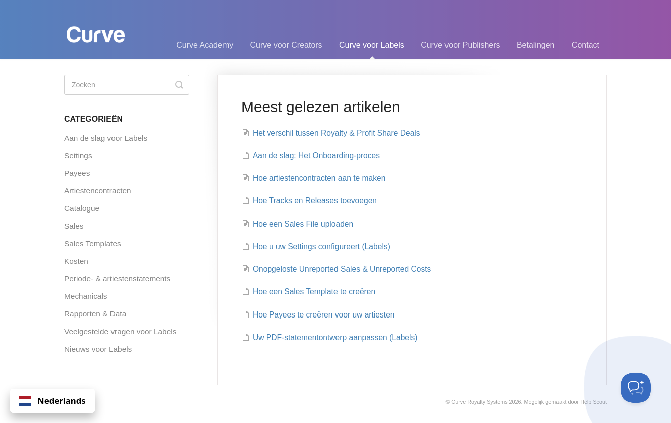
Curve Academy (204, 45)
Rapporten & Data (95, 313)
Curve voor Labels (371, 50)
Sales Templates (92, 243)
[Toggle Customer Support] (636, 388)
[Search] (126, 85)
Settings (78, 155)
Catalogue (81, 208)
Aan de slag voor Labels (105, 138)
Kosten (76, 261)
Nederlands (52, 400)
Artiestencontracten (97, 190)
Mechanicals (85, 296)
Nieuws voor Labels (98, 349)
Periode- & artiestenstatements (117, 278)
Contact (585, 45)
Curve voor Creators (286, 45)
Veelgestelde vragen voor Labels (120, 331)
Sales (74, 226)
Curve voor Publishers (460, 45)
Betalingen (536, 45)
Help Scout (593, 402)
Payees (77, 173)
